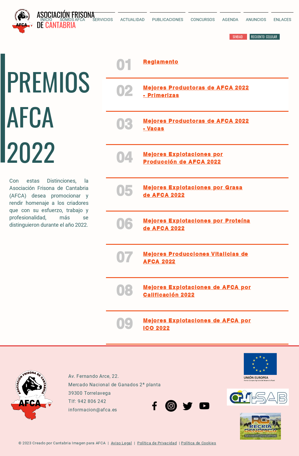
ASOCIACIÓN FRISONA (66, 14)
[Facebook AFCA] (154, 406)
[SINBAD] (238, 37)
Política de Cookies (198, 443)
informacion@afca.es (92, 410)
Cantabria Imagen (69, 443)
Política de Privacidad (157, 443)
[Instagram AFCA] (171, 406)
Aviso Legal (121, 443)
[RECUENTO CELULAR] (265, 37)
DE (41, 24)
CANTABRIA (60, 24)
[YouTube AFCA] (204, 406)
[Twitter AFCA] (188, 406)
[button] (132, 17)
